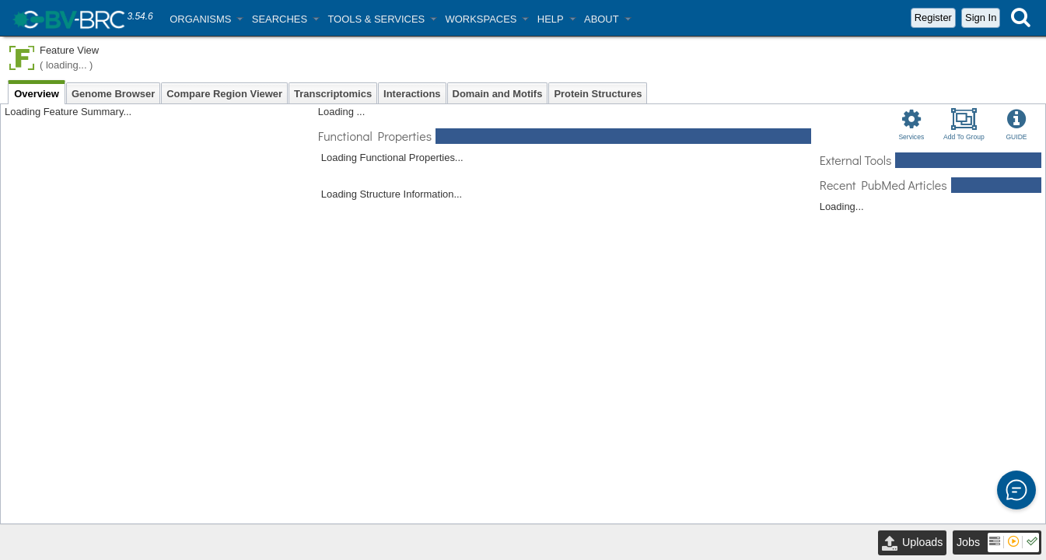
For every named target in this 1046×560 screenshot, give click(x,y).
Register (933, 17)
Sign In (980, 17)
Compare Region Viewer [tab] (224, 94)
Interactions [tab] (411, 94)
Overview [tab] (36, 94)
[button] (206, 19)
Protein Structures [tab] (598, 94)
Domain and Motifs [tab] (498, 94)
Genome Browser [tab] (113, 94)
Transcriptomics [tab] (333, 94)
